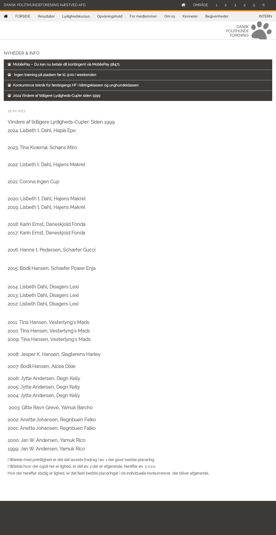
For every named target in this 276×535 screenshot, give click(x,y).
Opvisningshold (109, 16)
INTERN (265, 16)
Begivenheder (216, 16)
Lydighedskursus (76, 16)
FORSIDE (22, 16)
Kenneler (190, 16)
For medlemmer (143, 16)
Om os (169, 16)
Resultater (46, 16)
